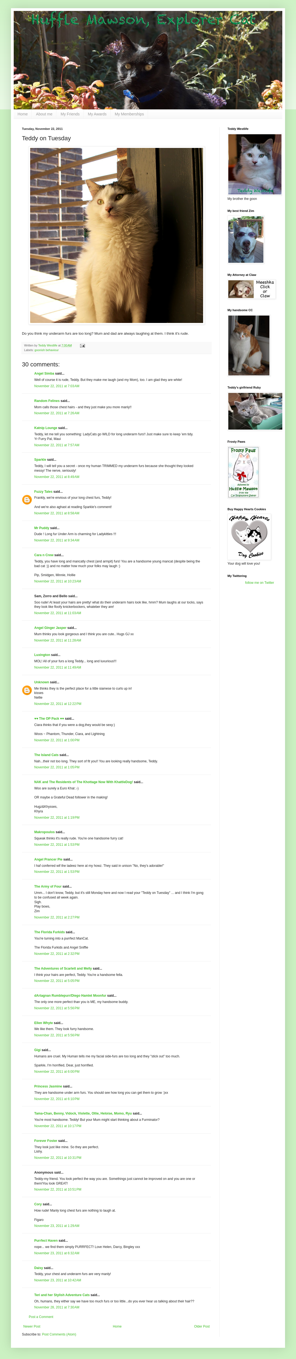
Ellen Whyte (43, 1023)
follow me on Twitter (259, 583)
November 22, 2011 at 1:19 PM (56, 818)
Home (23, 114)
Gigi (37, 1050)
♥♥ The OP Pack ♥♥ (49, 719)
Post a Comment (41, 1317)
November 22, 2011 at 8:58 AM (56, 513)
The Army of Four (48, 886)
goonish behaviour (47, 350)
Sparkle (40, 460)
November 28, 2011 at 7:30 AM (56, 1307)
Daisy (38, 1268)
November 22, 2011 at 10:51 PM (57, 1189)
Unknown (41, 682)
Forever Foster (45, 1141)
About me (44, 114)
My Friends (70, 114)
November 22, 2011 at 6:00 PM (56, 1072)
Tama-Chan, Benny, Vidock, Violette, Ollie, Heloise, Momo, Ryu (83, 1113)
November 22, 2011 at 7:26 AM (56, 413)
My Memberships (129, 114)
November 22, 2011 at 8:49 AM (56, 477)
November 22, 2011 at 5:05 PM (56, 981)
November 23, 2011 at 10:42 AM (57, 1280)
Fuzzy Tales (43, 492)
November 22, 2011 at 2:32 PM (56, 954)
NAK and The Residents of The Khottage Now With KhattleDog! (83, 782)
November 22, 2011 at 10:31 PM (57, 1158)
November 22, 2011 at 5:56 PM (56, 1008)
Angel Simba (44, 373)
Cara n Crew (43, 555)
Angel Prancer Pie (48, 859)
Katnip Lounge (45, 428)
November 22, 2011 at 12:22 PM (57, 704)
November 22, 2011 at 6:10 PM (56, 1099)
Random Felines (47, 401)
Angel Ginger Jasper (50, 628)
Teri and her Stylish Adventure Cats (62, 1295)
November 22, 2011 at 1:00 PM (56, 740)
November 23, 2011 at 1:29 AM (56, 1226)
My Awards (97, 114)
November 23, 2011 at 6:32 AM (56, 1253)
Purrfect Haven (46, 1241)
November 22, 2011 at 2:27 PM (56, 917)
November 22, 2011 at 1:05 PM (56, 767)
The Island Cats (46, 755)
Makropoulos (44, 832)
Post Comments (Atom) (59, 1334)
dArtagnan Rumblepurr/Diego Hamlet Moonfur (70, 996)
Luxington (42, 655)
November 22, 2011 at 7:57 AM (56, 445)
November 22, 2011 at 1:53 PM (56, 845)
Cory (38, 1204)
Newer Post (31, 1326)
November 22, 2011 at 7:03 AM (56, 386)
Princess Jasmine (48, 1086)
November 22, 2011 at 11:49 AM (57, 667)
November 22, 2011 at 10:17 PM (57, 1126)
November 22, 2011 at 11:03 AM (57, 613)
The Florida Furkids (49, 932)
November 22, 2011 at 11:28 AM (57, 640)
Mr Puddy (41, 528)
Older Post (202, 1326)
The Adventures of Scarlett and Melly (63, 968)
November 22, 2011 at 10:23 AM (57, 581)
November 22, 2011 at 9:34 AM (56, 540)
